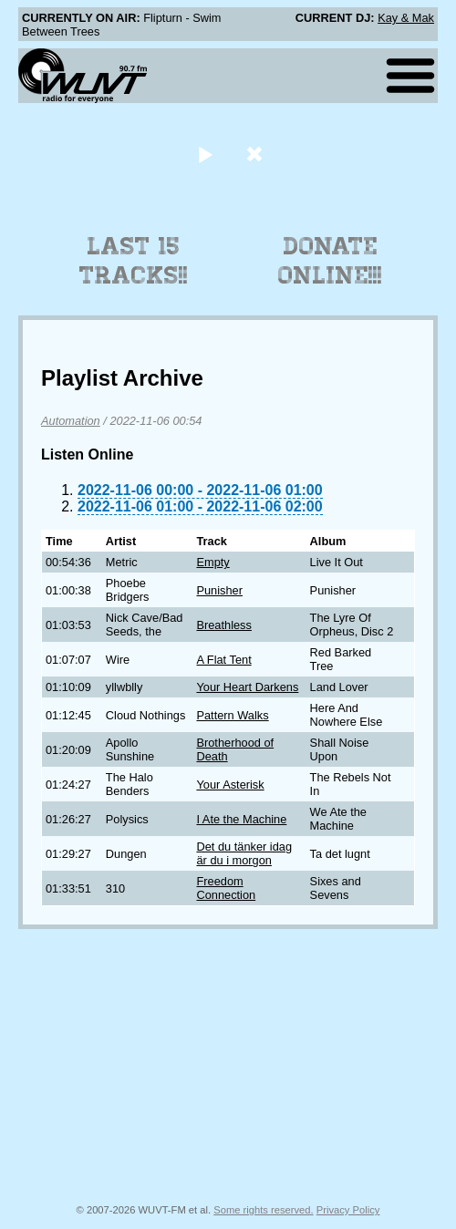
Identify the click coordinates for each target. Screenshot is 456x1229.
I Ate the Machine (241, 819)
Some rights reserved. (263, 1209)
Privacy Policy (348, 1209)
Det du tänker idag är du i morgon (244, 853)
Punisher (219, 590)
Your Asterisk (230, 784)
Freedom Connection (225, 888)
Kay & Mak (406, 18)
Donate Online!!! (330, 261)
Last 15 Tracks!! (133, 261)
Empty (212, 562)
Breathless (223, 625)
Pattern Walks (232, 715)
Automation (70, 421)
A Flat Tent (223, 659)
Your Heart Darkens (247, 687)
